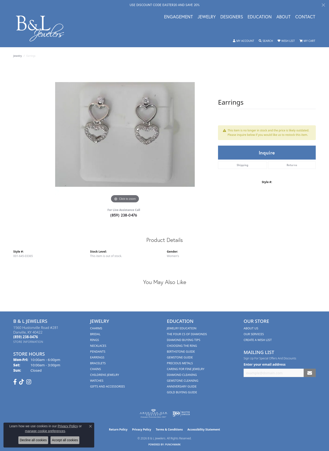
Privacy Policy (141, 429)
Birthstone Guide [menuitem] (181, 351)
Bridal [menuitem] (95, 334)
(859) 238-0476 (123, 215)
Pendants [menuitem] (97, 351)
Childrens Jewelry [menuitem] (104, 375)
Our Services (254, 334)
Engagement (178, 17)
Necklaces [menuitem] (98, 346)
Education (260, 17)
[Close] (323, 5)
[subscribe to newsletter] (310, 373)
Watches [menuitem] (96, 380)
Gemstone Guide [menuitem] (180, 357)
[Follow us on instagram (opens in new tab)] (28, 382)
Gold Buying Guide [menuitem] (182, 392)
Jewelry (207, 17)
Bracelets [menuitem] (98, 363)
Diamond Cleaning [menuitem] (182, 375)
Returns (292, 165)
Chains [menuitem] (95, 369)
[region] (125, 134)
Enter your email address (264, 364)
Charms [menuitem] (96, 328)
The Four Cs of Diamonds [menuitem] (187, 334)
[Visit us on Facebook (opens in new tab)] (15, 382)
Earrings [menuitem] (97, 357)
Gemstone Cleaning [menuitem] (182, 380)
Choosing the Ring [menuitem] (182, 346)
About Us (251, 328)
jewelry (17, 55)
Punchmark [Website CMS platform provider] (173, 444)
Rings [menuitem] (94, 340)
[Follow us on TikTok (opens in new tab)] (21, 382)
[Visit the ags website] (153, 413)
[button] (243, 40)
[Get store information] (28, 342)
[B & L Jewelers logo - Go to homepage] (42, 28)
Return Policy (118, 429)
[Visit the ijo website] (181, 413)
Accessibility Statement (203, 429)
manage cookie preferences (45, 431)
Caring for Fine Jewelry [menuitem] (186, 369)
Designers (231, 17)
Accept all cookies (65, 440)
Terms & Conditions (169, 429)
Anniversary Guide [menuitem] (182, 386)
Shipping (242, 165)
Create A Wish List (258, 340)
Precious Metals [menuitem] (180, 363)
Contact (305, 17)
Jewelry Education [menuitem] (181, 328)
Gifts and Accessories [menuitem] (107, 386)
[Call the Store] (25, 336)
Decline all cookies (33, 440)
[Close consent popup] (90, 426)
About (283, 17)
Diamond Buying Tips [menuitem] (183, 340)
